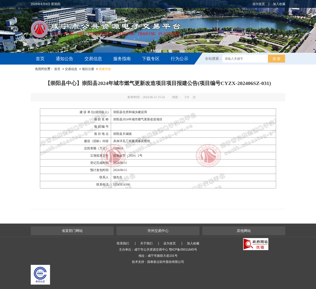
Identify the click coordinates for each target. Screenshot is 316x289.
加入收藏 (279, 4)
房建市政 (105, 69)
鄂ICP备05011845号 (183, 249)
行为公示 (179, 58)
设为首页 (259, 4)
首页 (40, 58)
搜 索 (276, 59)
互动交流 (45, 70)
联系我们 (123, 243)
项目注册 (88, 69)
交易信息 (93, 58)
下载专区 (151, 58)
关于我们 (146, 243)
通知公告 (64, 58)
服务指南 (122, 58)
